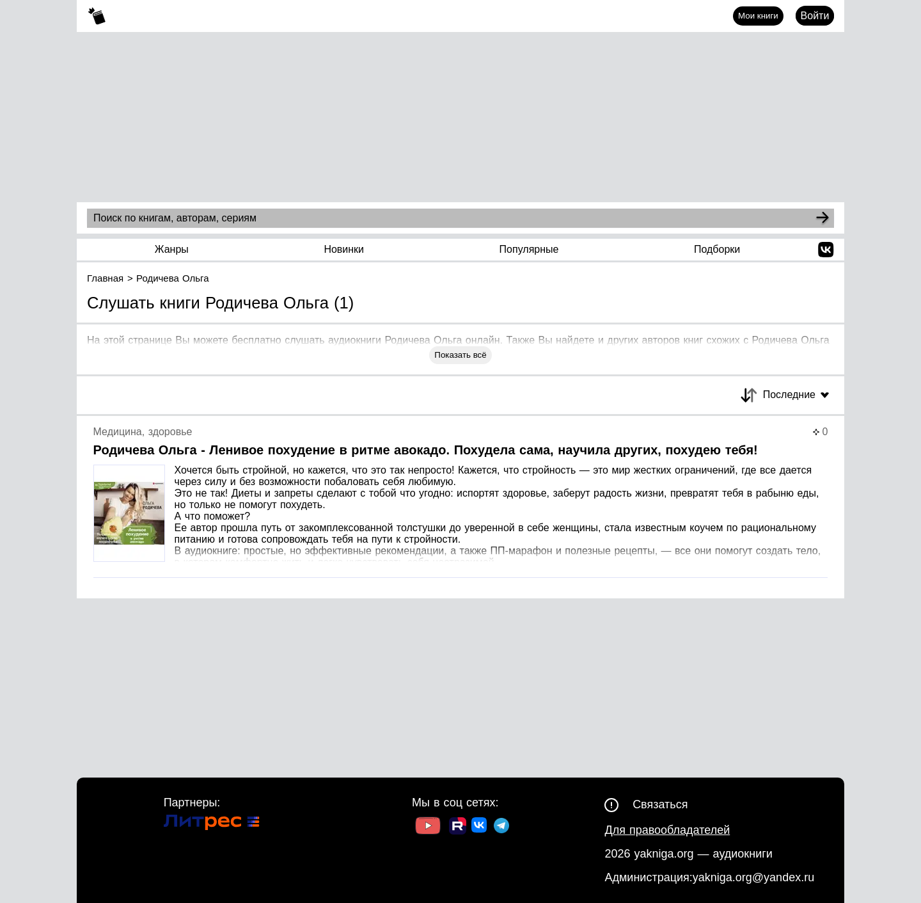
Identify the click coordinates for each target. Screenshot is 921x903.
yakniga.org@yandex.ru (753, 877)
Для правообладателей (667, 830)
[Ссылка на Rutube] (457, 827)
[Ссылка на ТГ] (501, 827)
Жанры (172, 249)
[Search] (822, 218)
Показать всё (460, 355)
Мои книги (758, 15)
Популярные (529, 249)
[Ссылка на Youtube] (428, 827)
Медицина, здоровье (143, 431)
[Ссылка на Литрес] (212, 824)
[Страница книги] (460, 502)
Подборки (717, 249)
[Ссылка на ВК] (480, 827)
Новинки (344, 249)
